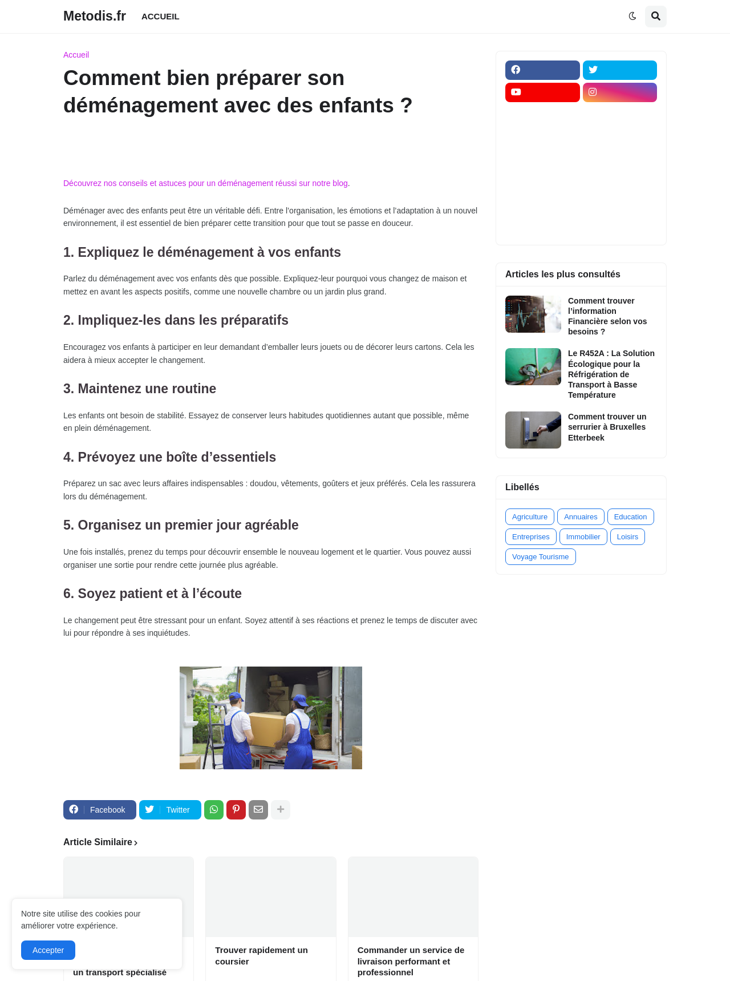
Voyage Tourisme (540, 556)
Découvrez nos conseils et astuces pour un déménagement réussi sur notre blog (205, 183)
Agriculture (530, 516)
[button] (632, 16)
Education (630, 516)
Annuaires (581, 516)
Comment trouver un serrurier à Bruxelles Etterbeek (607, 427)
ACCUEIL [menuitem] (160, 16)
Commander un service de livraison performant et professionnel (411, 961)
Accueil (76, 55)
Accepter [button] (48, 950)
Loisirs (628, 536)
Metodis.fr (94, 16)
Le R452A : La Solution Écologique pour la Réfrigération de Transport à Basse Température (611, 374)
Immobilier (583, 536)
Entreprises (531, 536)
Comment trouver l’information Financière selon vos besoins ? (607, 316)
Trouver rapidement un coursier (261, 955)
